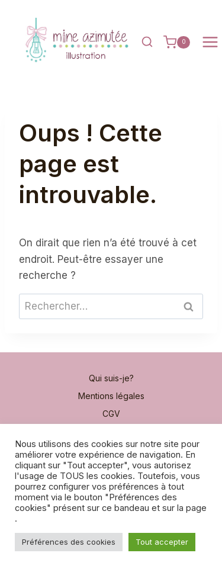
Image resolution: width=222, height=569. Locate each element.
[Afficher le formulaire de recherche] (146, 42)
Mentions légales (111, 396)
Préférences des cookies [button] (68, 542)
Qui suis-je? (111, 378)
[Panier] (176, 42)
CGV (111, 414)
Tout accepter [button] (162, 542)
